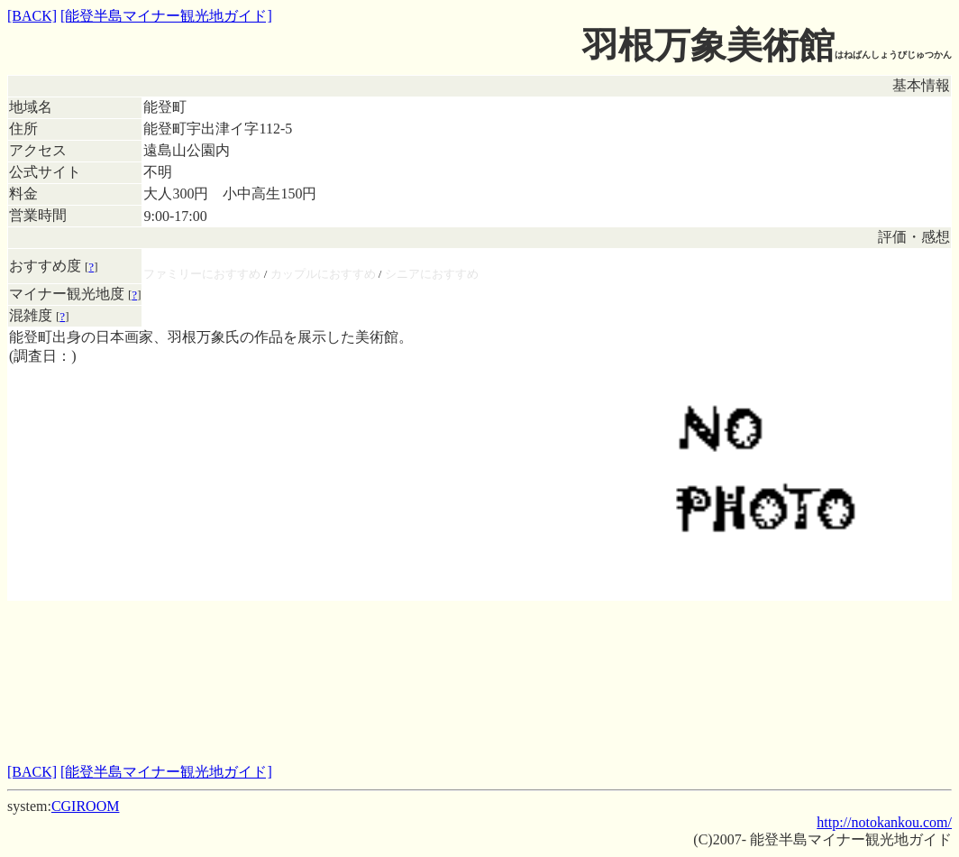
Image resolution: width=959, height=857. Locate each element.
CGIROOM (85, 806)
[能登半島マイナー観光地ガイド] (166, 15)
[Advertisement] (479, 641)
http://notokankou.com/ (884, 822)
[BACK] (32, 15)
